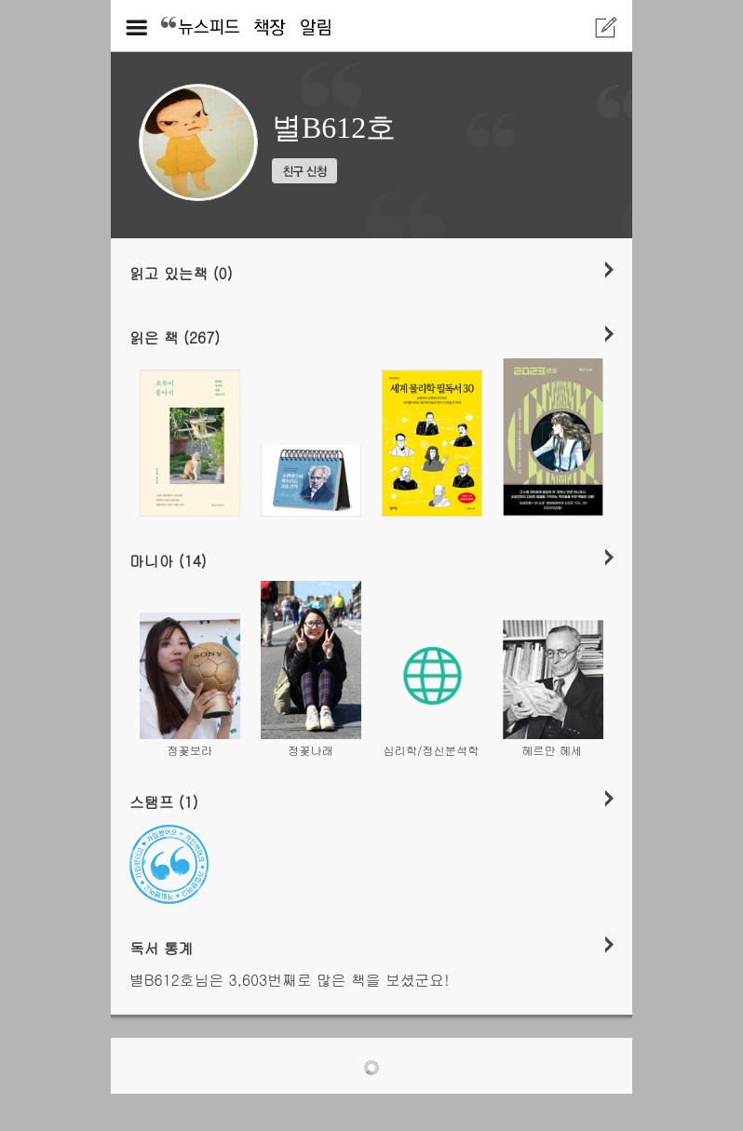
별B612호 (334, 127)
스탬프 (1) (163, 801)
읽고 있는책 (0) (181, 273)
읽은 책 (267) (174, 337)
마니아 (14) (168, 560)
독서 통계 (161, 947)
